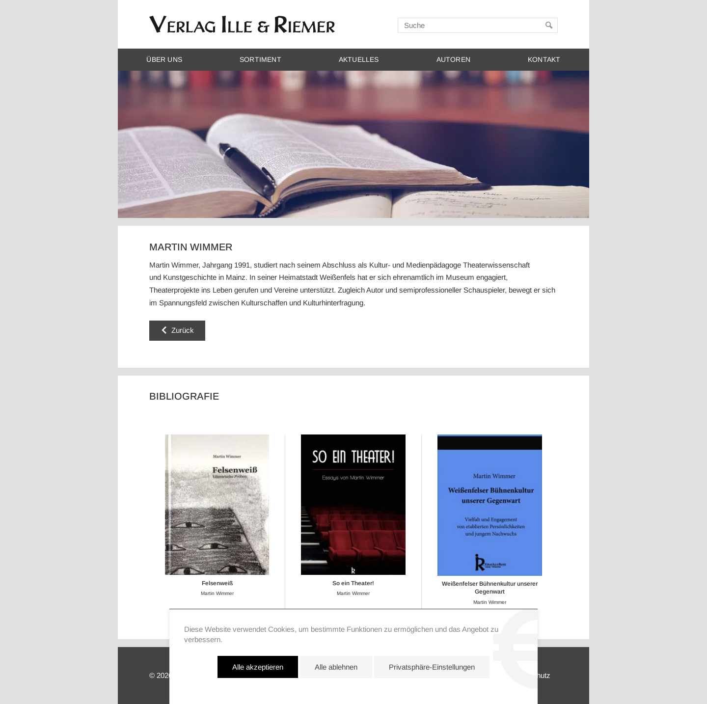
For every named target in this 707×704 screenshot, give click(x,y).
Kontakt (544, 59)
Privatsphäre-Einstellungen (432, 667)
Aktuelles (359, 59)
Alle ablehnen (336, 667)
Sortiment (260, 59)
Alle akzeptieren (257, 667)
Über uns (164, 59)
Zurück (182, 330)
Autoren (453, 59)
